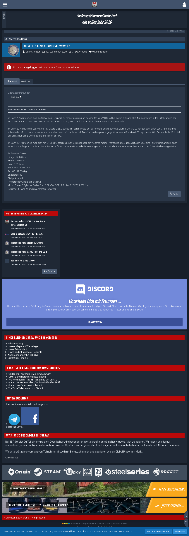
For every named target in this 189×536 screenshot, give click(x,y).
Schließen (180, 531)
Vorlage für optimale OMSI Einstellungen (29, 374)
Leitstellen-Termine (18, 358)
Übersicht (12, 81)
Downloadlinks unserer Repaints (25, 352)
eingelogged (31, 67)
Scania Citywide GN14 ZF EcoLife (27, 233)
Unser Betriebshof (17, 349)
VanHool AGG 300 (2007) (23, 260)
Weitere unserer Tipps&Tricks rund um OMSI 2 (32, 379)
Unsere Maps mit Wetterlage (23, 346)
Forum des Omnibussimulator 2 (25, 385)
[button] (5, 5)
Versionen (25, 81)
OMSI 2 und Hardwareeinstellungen (27, 376)
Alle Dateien (50, 271)
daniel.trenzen (33, 51)
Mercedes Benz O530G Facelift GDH (29, 251)
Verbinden (94, 321)
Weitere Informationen (158, 531)
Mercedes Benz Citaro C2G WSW (27, 242)
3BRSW (15, 97)
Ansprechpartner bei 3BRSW (23, 355)
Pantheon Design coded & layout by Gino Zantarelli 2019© (99, 523)
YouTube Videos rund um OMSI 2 (25, 388)
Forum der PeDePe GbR (34, 382)
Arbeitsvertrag (15, 343)
